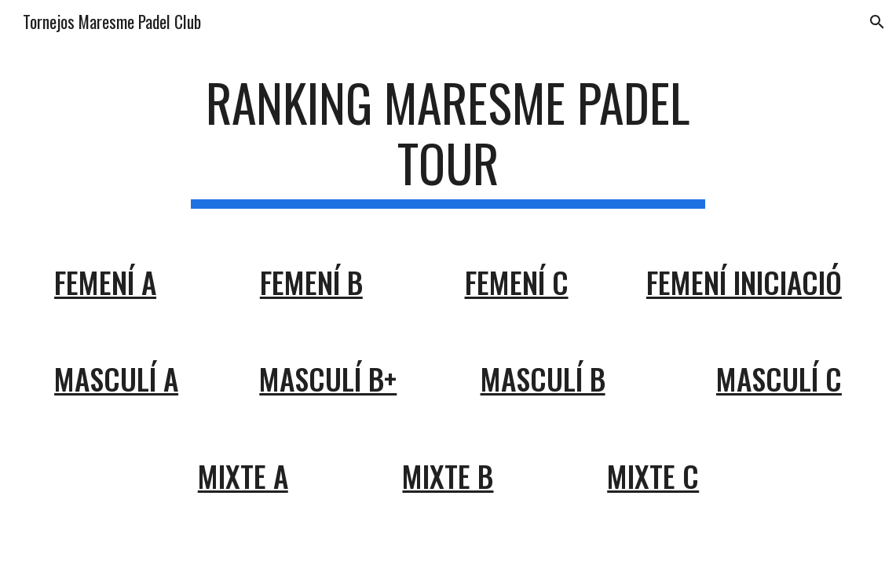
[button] (877, 22)
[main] (448, 140)
